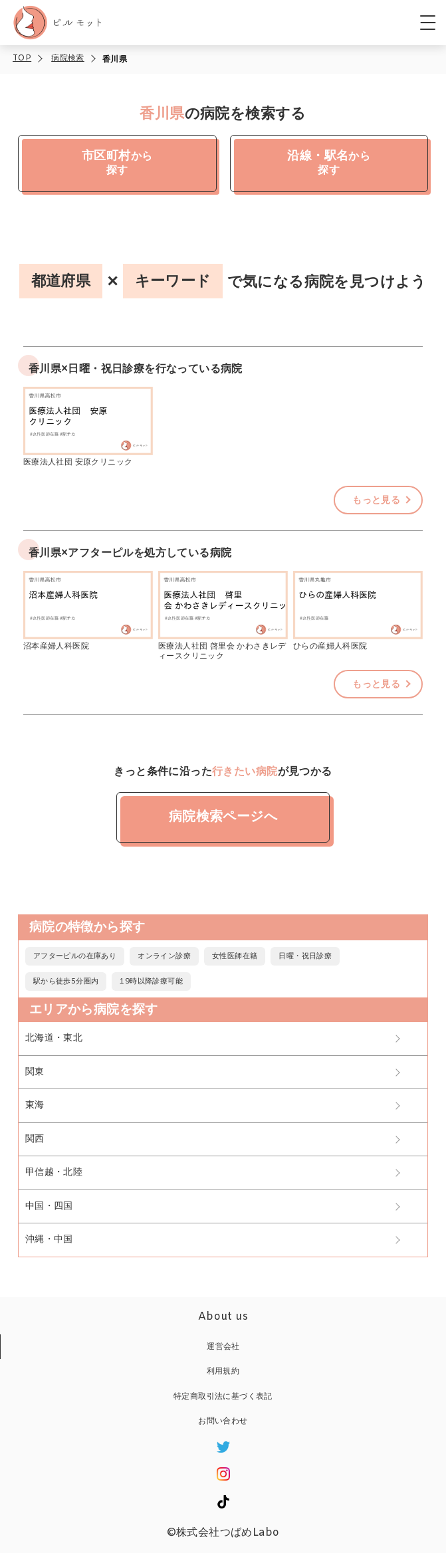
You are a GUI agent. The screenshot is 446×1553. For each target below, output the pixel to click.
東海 (35, 1105)
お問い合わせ (222, 1421)
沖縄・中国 (49, 1239)
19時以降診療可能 (151, 981)
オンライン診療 (164, 956)
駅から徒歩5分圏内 (66, 981)
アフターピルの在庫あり (74, 956)
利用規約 (223, 1371)
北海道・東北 (53, 1038)
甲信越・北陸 (53, 1172)
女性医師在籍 (234, 956)
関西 (35, 1139)
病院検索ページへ (223, 817)
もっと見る (376, 500)
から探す (117, 160)
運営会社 (223, 1347)
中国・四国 (49, 1206)
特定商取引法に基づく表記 (223, 1397)
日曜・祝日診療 (305, 956)
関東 (35, 1072)
